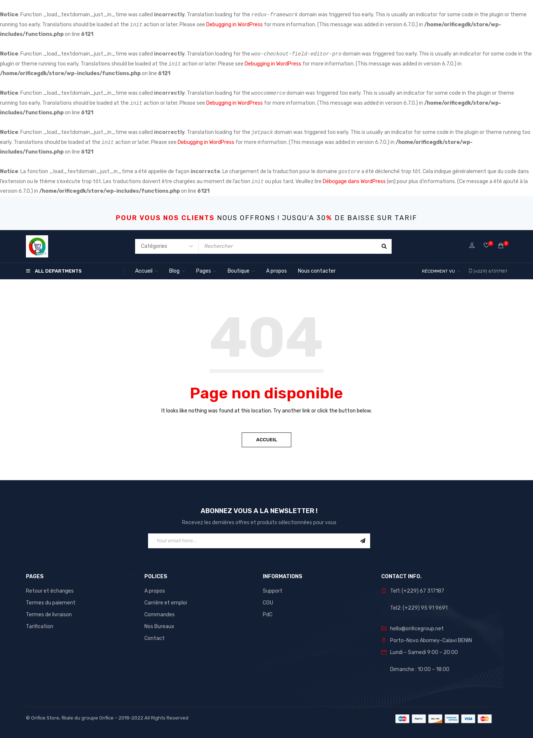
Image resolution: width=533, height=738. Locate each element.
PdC (267, 614)
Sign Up (362, 540)
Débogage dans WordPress (354, 181)
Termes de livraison (49, 614)
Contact (154, 638)
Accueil (266, 439)
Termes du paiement (51, 603)
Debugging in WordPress (234, 24)
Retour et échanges (50, 591)
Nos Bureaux (159, 626)
